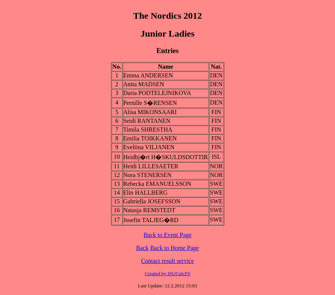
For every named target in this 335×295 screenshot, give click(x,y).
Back (142, 248)
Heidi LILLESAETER (150, 166)
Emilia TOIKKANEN (150, 138)
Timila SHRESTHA (148, 129)
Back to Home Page (174, 248)
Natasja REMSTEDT (149, 210)
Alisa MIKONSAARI (150, 112)
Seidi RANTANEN (147, 121)
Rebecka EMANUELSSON (157, 184)
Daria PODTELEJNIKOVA (157, 93)
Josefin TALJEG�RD (151, 220)
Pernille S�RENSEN (150, 103)
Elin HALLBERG (145, 192)
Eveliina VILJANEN (149, 147)
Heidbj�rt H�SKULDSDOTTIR (165, 157)
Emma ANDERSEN (148, 75)
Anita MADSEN (143, 84)
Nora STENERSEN (147, 175)
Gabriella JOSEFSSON (152, 201)
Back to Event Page (168, 235)
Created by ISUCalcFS (167, 273)
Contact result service (167, 261)
